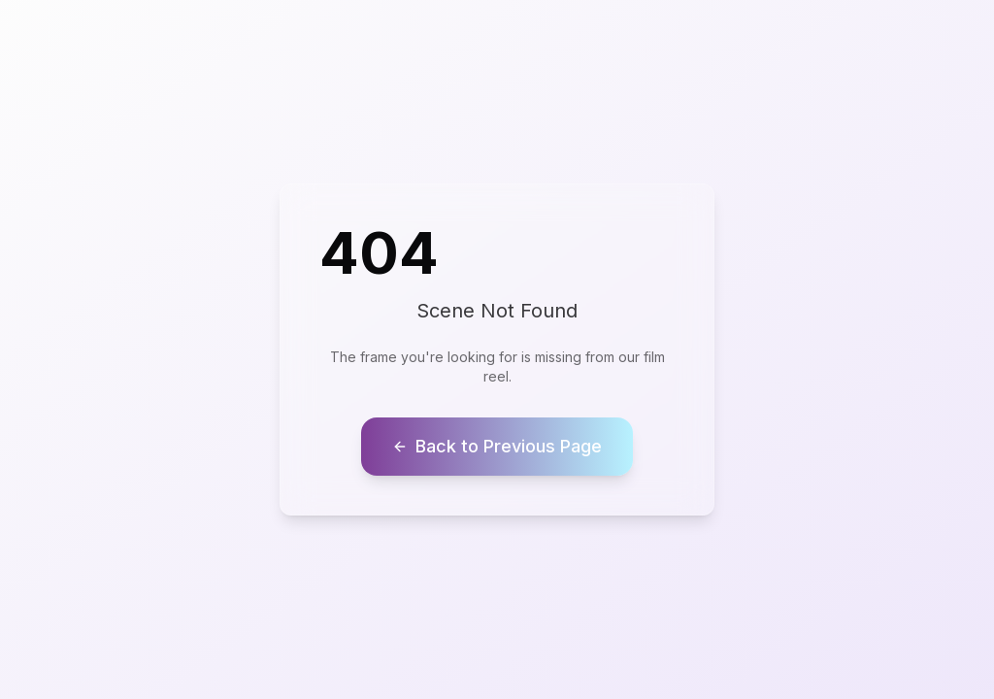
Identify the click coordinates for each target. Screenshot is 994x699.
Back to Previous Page (497, 446)
